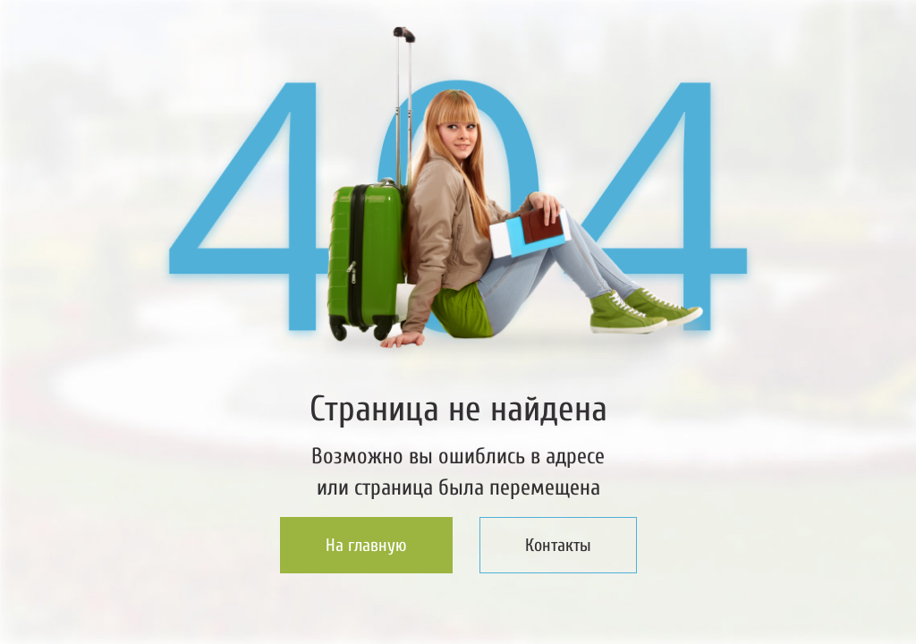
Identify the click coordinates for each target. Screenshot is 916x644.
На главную (366, 545)
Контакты (558, 545)
